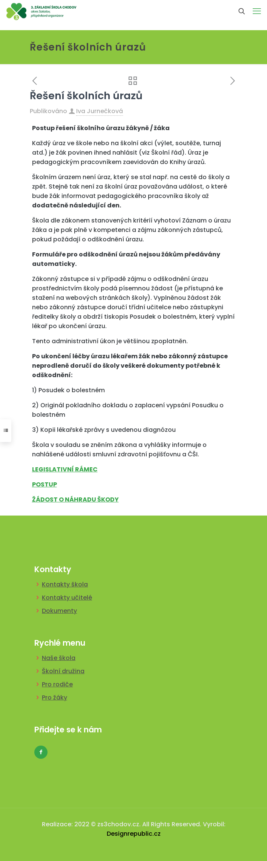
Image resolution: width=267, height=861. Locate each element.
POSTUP (44, 484)
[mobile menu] (256, 11)
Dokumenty (59, 610)
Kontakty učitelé (67, 597)
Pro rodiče (57, 684)
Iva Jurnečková (99, 111)
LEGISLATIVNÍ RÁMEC (65, 469)
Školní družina (63, 671)
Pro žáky (54, 697)
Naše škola (58, 658)
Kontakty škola (65, 584)
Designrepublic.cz (134, 833)
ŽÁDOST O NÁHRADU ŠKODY (75, 499)
